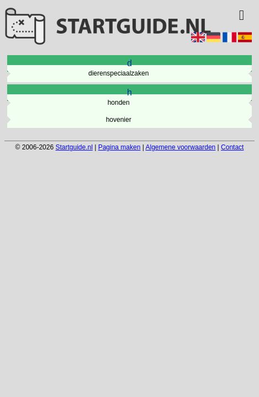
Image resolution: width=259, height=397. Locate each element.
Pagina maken (119, 147)
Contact (232, 147)
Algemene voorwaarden (181, 147)
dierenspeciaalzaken (118, 73)
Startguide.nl (73, 147)
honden (119, 102)
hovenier (118, 120)
